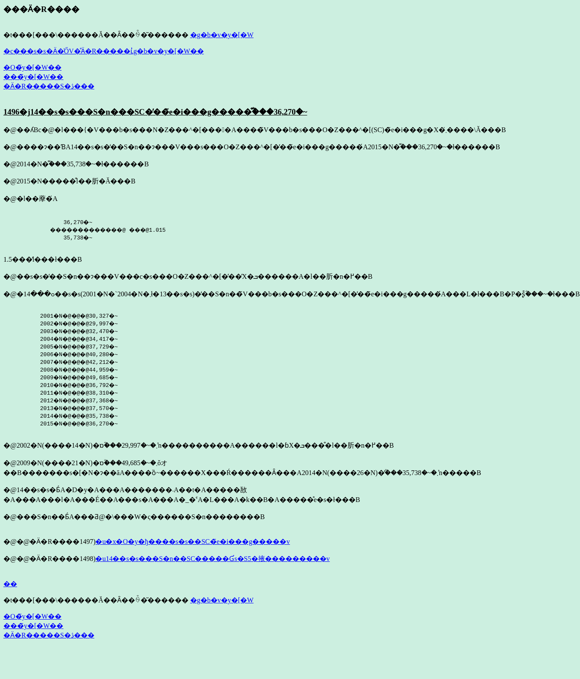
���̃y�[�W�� (33, 76)
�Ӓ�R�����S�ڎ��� (48, 86)
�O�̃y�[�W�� (32, 67)
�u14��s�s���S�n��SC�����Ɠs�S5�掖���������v (212, 558)
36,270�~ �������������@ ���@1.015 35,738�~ (145, 229)
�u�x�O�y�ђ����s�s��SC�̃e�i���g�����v (192, 541)
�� (10, 583)
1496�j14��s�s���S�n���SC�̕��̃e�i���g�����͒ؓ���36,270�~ (155, 111)
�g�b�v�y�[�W (221, 34)
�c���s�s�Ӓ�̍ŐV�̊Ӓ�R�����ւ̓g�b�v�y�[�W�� (103, 51)
